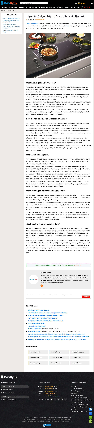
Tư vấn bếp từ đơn (56, 363)
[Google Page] (55, 399)
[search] (47, 3)
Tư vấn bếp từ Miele (36, 357)
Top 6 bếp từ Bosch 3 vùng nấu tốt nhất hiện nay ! (42, 318)
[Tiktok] (65, 399)
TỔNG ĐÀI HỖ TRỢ (45, 382)
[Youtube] (58, 399)
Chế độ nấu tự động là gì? (9, 24)
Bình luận (86, 296)
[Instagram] (62, 399)
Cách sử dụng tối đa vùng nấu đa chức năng (11, 27)
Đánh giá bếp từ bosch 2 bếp (36, 323)
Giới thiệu (73, 386)
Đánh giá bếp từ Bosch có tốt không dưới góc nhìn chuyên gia (45, 321)
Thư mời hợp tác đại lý (77, 391)
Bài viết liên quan (31, 306)
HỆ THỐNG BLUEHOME (8, 382)
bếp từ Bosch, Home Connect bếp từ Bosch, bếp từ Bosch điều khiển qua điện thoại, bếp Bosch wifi (56, 334)
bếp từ (67, 26)
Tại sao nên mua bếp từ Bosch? (37, 326)
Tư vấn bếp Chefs (35, 352)
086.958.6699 (49, 389)
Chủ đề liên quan (31, 346)
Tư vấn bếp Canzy (77, 357)
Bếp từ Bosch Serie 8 (32, 23)
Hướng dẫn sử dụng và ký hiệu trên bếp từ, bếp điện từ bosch (45, 315)
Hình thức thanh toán (77, 402)
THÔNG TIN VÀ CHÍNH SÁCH (79, 382)
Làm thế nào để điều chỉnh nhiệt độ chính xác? (11, 21)
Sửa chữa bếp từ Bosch (34, 331)
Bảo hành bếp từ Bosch (34, 328)
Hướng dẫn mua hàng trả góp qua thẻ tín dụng (81, 408)
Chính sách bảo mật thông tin (79, 398)
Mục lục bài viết (11, 14)
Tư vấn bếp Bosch (56, 352)
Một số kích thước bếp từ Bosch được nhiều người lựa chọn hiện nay (47, 313)
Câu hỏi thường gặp (76, 388)
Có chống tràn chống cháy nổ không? (10, 31)
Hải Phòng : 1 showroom (9, 397)
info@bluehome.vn (50, 393)
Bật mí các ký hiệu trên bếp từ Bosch (38, 310)
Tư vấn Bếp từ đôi (77, 363)
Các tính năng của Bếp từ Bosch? (11, 18)
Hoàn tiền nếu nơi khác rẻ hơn (79, 411)
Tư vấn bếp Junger (35, 363)
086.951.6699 (49, 391)
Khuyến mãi (74, 393)
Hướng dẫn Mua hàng (77, 395)
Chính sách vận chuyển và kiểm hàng (81, 400)
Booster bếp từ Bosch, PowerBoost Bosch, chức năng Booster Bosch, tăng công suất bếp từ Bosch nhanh (58, 336)
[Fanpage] (51, 399)
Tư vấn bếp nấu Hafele (57, 357)
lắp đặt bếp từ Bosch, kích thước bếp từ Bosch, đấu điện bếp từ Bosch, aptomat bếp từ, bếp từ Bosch (57, 339)
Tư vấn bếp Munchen (78, 352)
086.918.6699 (49, 386)
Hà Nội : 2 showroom (8, 386)
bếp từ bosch (77, 265)
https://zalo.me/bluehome (52, 396)
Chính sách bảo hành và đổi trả (79, 404)
